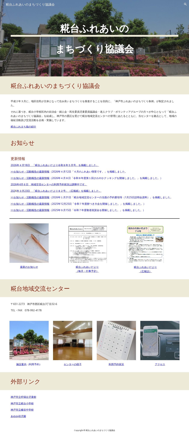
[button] (185, 4)
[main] (94, 38)
